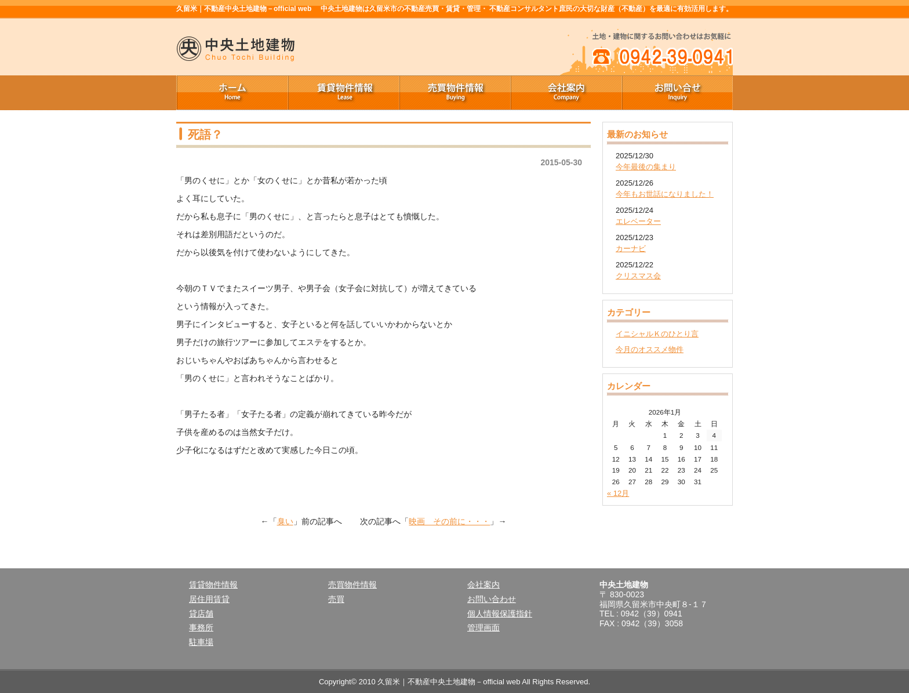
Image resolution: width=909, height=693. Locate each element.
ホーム (232, 92)
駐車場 (201, 642)
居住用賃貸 (209, 599)
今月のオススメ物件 (649, 349)
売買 (336, 599)
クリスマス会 (638, 275)
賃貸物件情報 (343, 92)
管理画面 (483, 627)
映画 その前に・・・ (449, 521)
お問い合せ (677, 92)
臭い (285, 521)
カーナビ (631, 248)
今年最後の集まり (646, 166)
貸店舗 (201, 613)
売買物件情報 (454, 92)
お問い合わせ (491, 599)
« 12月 (618, 493)
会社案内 (565, 92)
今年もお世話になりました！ (665, 194)
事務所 (201, 627)
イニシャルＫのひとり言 (657, 333)
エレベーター (638, 221)
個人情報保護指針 (499, 613)
